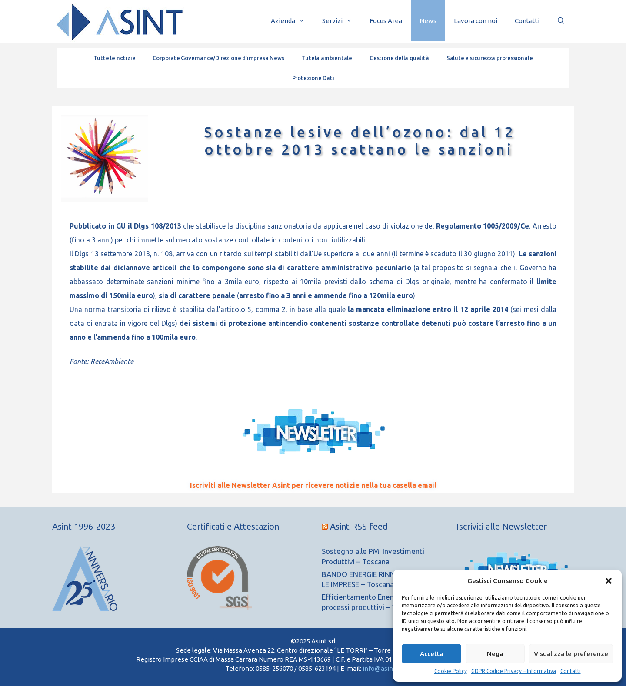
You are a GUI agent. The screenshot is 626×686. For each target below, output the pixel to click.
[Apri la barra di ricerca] (561, 20)
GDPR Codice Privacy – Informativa (513, 671)
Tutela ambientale (326, 58)
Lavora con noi (475, 20)
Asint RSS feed (359, 526)
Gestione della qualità (399, 58)
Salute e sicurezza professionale (489, 58)
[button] (608, 581)
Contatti (570, 671)
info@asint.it (382, 668)
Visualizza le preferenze (571, 653)
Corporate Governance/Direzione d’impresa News (218, 58)
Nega (495, 653)
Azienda (292, 20)
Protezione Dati (313, 78)
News (428, 20)
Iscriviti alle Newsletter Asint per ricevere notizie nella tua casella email (313, 485)
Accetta (431, 653)
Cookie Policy (450, 671)
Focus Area (386, 20)
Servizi (341, 20)
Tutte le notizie (114, 58)
